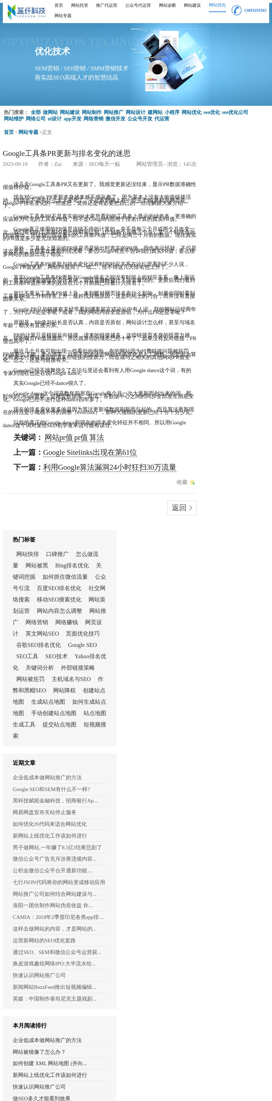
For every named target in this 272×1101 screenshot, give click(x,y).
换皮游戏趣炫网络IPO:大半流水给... (229, 636)
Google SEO (215, 316)
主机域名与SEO (235, 361)
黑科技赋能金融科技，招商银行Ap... (229, 493)
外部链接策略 (218, 350)
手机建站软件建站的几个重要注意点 (229, 786)
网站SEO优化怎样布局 (223, 879)
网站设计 (136, 109)
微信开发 (116, 116)
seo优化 (212, 109)
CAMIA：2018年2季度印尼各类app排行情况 (229, 595)
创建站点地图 (233, 384)
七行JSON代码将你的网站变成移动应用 (229, 564)
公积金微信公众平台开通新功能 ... (229, 554)
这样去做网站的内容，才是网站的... (229, 605)
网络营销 (94, 116)
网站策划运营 (227, 248)
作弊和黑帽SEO (220, 373)
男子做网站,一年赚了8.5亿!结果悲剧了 (229, 534)
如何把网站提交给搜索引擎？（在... (229, 809)
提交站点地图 (227, 429)
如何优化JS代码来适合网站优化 (226, 513)
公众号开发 (140, 116)
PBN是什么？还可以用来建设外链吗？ (229, 821)
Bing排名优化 (227, 191)
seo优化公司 (235, 109)
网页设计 (221, 282)
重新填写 (60, 1041)
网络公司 (36, 116)
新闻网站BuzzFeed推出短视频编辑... (229, 656)
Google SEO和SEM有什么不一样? (227, 483)
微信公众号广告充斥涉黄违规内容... (229, 544)
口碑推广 (242, 168)
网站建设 (192, 5)
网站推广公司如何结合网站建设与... (229, 575)
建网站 (155, 109)
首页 (59, 5)
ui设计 (55, 116)
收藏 (168, 321)
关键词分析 (235, 339)
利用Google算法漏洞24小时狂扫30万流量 (65, 315)
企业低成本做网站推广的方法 (225, 472)
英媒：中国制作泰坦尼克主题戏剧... (229, 667)
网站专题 (63, 15)
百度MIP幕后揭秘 (217, 902)
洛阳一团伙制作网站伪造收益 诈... (229, 585)
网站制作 (92, 109)
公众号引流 (230, 214)
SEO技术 (221, 327)
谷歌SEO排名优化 (223, 304)
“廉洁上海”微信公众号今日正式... (229, 914)
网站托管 (79, 5)
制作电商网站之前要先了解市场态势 (229, 798)
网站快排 (212, 168)
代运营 (162, 116)
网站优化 (217, 5)
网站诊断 (167, 5)
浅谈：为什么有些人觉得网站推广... (229, 832)
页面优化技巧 (238, 293)
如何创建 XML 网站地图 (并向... (229, 728)
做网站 (50, 109)
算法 (59, 300)
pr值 (50, 300)
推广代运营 (106, 5)
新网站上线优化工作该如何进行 (227, 524)
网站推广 (114, 109)
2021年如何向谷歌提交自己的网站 (229, 774)
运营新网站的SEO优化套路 (222, 616)
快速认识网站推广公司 (218, 646)
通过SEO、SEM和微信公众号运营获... (229, 626)
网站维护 (14, 116)
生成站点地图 (218, 395)
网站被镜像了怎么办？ (223, 716)
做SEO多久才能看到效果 (226, 763)
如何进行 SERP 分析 (220, 868)
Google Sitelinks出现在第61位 (54, 308)
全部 (36, 109)
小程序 (172, 109)
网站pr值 (37, 300)
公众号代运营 (138, 5)
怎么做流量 (215, 179)
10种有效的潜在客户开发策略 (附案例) (229, 844)
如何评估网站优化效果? (225, 925)
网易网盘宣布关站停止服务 (222, 503)
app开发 (73, 116)
